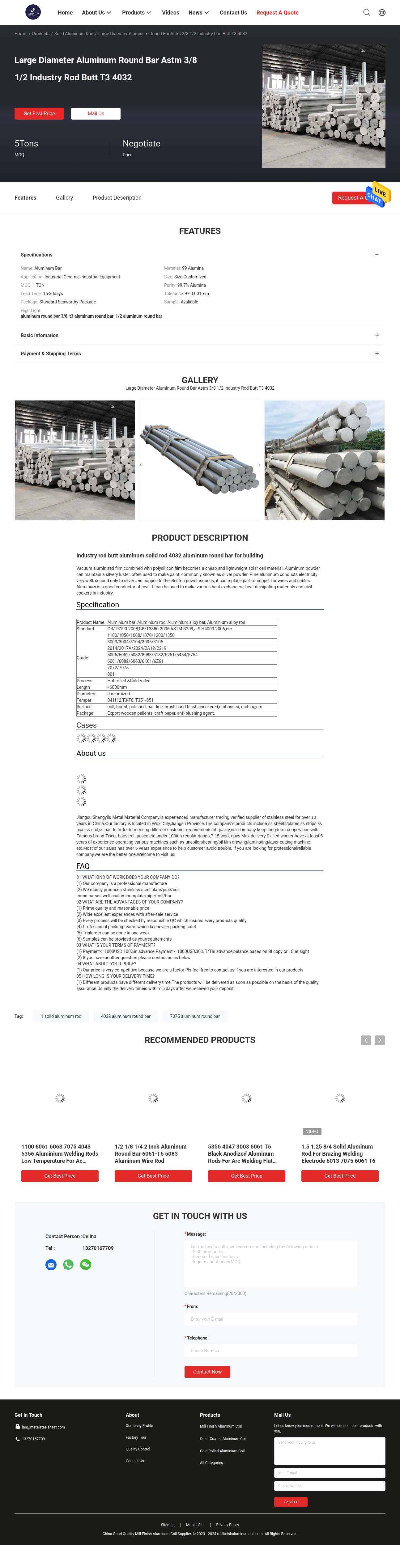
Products (40, 33)
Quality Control (138, 1449)
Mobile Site (195, 1525)
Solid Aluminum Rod (73, 33)
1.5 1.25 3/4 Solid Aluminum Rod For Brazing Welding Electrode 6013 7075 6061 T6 (338, 1153)
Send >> (290, 1502)
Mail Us (96, 113)
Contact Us (135, 1461)
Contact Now (207, 1372)
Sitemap (168, 1525)
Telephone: (198, 1337)
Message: (196, 1234)
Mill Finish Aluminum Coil (221, 1426)
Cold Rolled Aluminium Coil (222, 1451)
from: (192, 1306)
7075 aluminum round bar (195, 1016)
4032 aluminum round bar (126, 1016)
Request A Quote (359, 197)
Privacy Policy (227, 1525)
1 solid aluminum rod (61, 1016)
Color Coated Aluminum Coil (223, 1439)
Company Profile (139, 1426)
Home (20, 33)
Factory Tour (136, 1437)
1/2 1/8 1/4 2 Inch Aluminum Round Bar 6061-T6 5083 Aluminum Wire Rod (151, 1153)
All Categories (211, 1463)
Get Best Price (39, 113)
